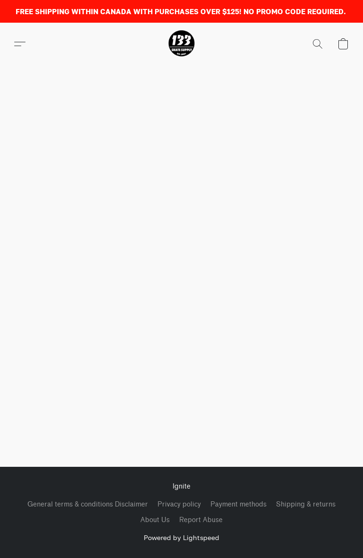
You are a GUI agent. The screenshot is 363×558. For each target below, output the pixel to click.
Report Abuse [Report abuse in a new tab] (201, 520)
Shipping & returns (306, 504)
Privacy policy (179, 504)
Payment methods (238, 504)
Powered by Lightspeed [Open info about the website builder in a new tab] (181, 537)
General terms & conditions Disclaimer (87, 504)
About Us (155, 520)
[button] (181, 43)
